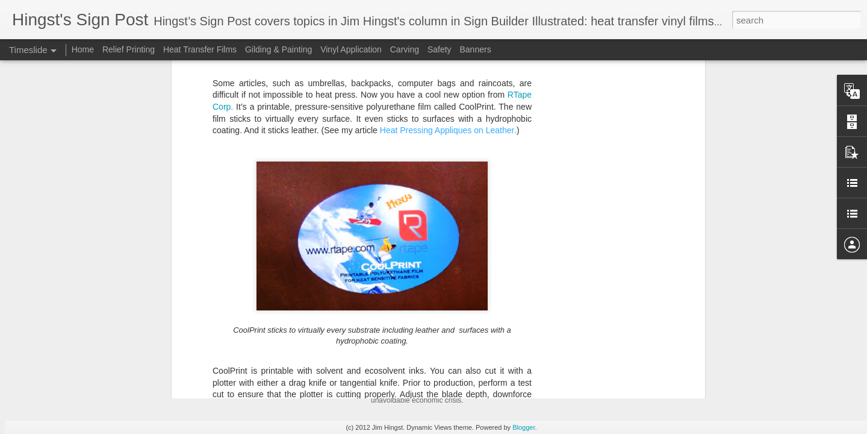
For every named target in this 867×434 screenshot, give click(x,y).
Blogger (523, 427)
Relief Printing (128, 49)
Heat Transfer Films (201, 49)
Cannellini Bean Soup (592, 384)
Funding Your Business (595, 363)
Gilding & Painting (278, 49)
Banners (475, 49)
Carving (404, 49)
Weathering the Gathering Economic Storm (474, 318)
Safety (440, 49)
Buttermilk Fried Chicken (598, 342)
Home (83, 49)
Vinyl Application (351, 49)
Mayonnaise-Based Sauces (603, 321)
